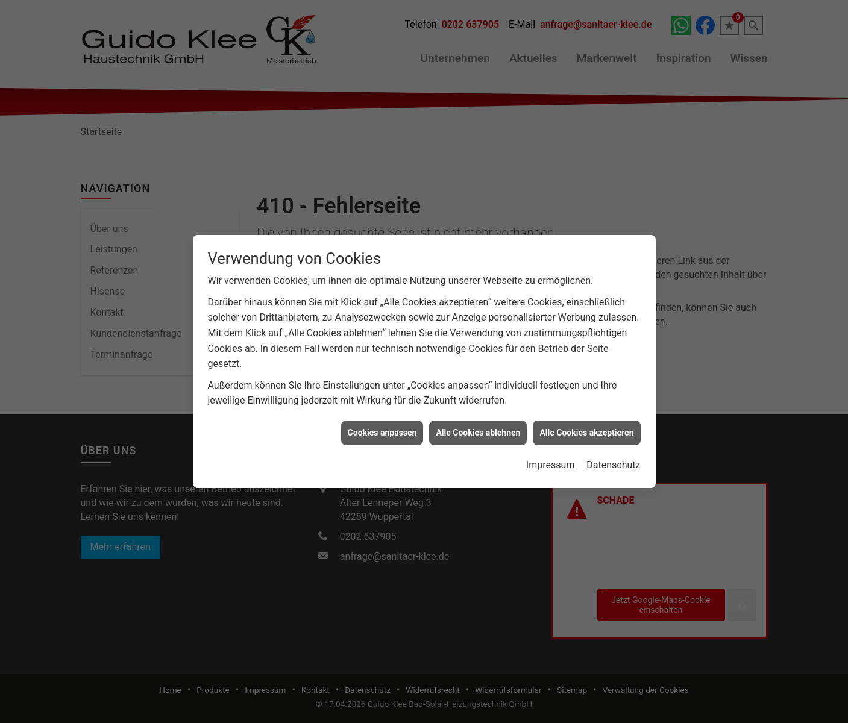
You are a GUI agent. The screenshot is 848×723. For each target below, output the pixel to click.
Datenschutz (613, 459)
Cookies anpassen (382, 427)
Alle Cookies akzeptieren (586, 427)
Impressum (550, 459)
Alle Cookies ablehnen (478, 427)
